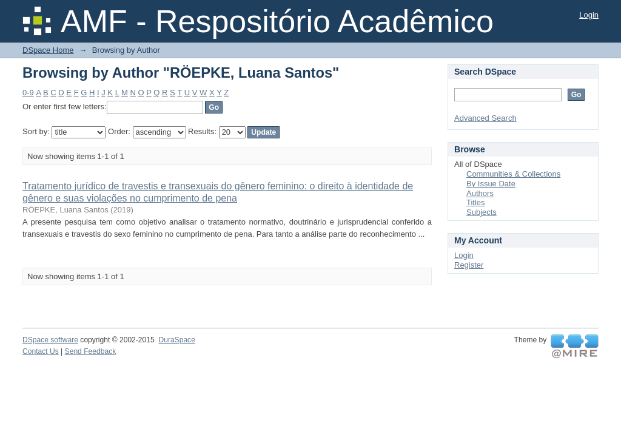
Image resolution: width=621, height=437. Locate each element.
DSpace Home (48, 50)
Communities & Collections (513, 173)
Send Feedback (90, 351)
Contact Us (40, 351)
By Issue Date (490, 183)
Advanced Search (485, 118)
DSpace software (50, 340)
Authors (480, 193)
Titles (475, 202)
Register (468, 264)
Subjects (481, 212)
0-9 (28, 92)
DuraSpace (176, 340)
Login (589, 14)
